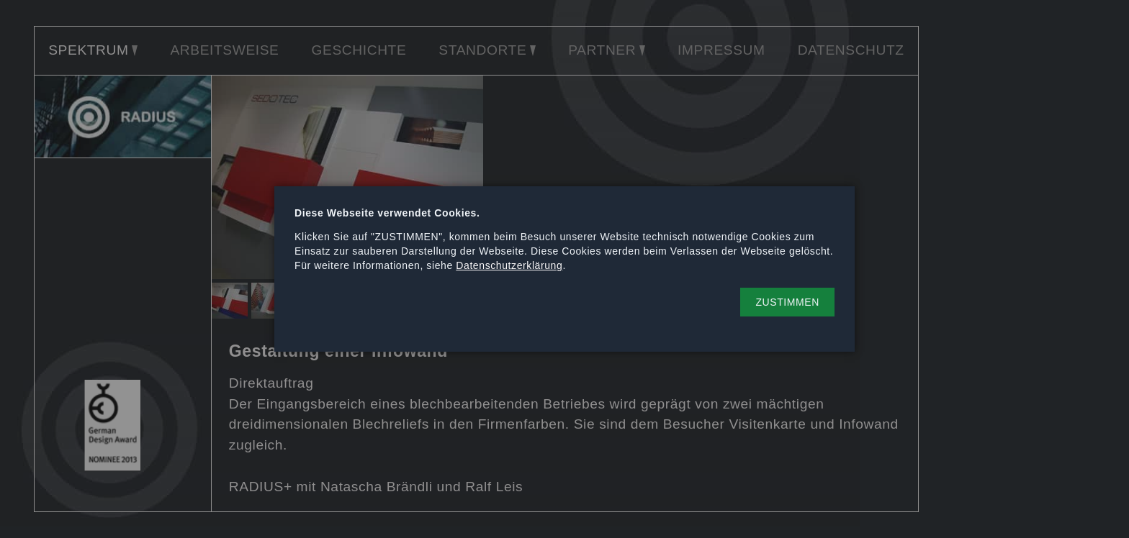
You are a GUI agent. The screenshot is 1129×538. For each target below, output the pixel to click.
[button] (787, 302)
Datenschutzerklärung (509, 265)
